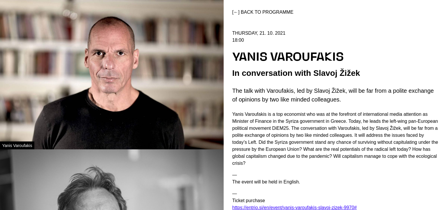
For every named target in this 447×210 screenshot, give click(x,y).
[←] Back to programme (263, 12)
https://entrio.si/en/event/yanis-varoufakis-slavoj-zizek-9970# (294, 207)
